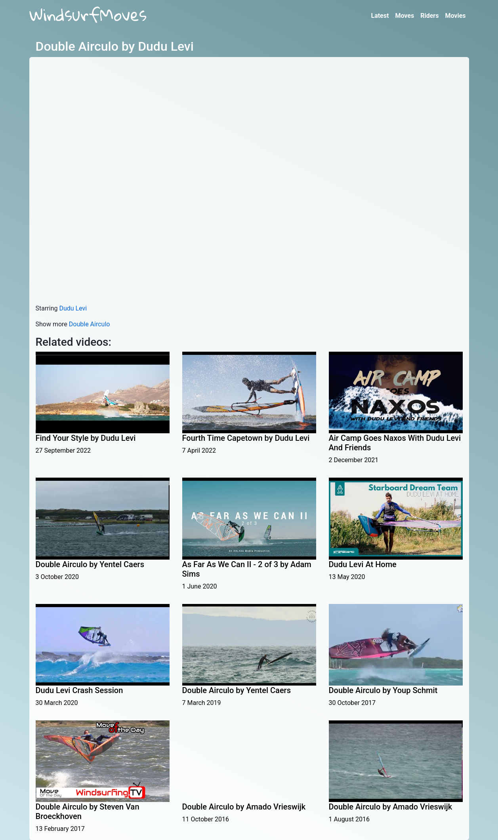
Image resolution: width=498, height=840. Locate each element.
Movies (455, 15)
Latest (380, 15)
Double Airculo (89, 324)
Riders (429, 15)
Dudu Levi (73, 308)
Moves (404, 15)
